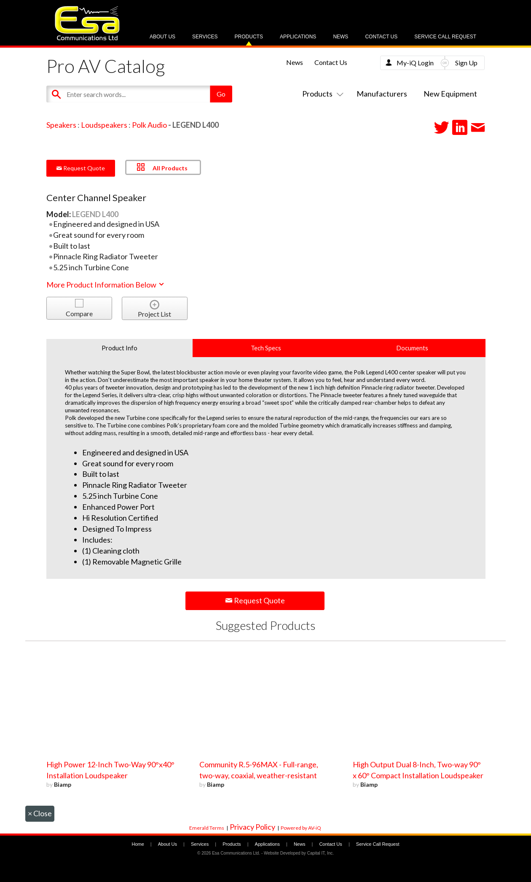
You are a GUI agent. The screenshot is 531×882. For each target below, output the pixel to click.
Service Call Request (445, 37)
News (340, 37)
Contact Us (381, 37)
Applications (298, 37)
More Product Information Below (105, 284)
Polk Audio (149, 124)
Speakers (61, 124)
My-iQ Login (415, 63)
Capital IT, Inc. (320, 853)
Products (249, 37)
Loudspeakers (104, 124)
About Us (162, 37)
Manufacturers (382, 93)
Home (137, 844)
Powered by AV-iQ (301, 828)
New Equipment (450, 93)
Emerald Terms (206, 828)
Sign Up (466, 63)
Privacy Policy (252, 826)
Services (204, 37)
